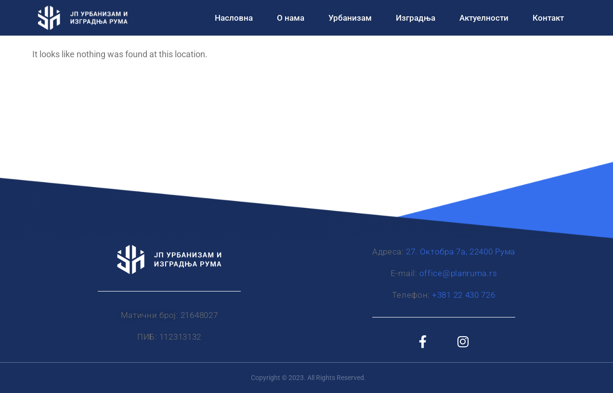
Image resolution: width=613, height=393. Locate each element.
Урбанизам (350, 18)
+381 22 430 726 (464, 295)
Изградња (415, 18)
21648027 (199, 315)
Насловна (234, 18)
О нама (290, 18)
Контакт (548, 18)
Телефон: (411, 295)
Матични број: (150, 315)
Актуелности (484, 18)
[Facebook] (422, 341)
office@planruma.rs (458, 273)
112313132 (180, 337)
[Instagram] (463, 341)
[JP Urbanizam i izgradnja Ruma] (306, 149)
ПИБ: (147, 337)
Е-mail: (404, 273)
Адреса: (388, 251)
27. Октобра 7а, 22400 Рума (460, 251)
